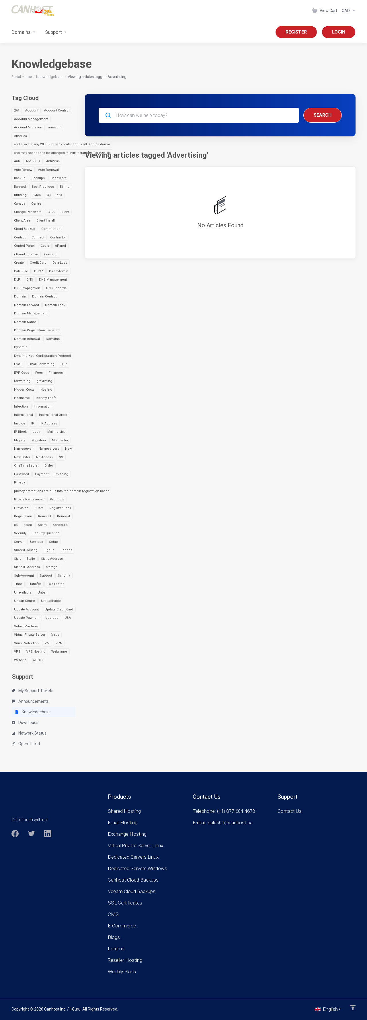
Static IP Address (27, 567)
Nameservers (49, 449)
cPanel (60, 246)
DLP (17, 279)
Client (64, 212)
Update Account (26, 609)
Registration (23, 516)
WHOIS (37, 660)
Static (31, 559)
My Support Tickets (32, 690)
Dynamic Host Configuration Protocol (42, 356)
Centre (36, 203)
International (23, 415)
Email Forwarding (41, 364)
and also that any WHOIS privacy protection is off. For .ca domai (62, 144)
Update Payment (26, 618)
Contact (20, 237)
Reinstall (44, 516)
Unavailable (23, 592)
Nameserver (23, 449)
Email (18, 364)
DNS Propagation (27, 288)
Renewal (63, 516)
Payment (41, 474)
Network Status (29, 733)
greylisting (44, 381)
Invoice (19, 423)
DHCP (38, 271)
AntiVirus (53, 161)
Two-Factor (55, 584)
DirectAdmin (58, 271)
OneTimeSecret (26, 465)
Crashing (51, 254)
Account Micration (28, 127)
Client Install (45, 220)
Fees (39, 373)
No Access (44, 457)
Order (48, 465)
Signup (49, 550)
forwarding (22, 381)
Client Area (22, 220)
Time (18, 584)
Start (17, 559)
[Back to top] (353, 1008)
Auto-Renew (23, 170)
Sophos (66, 550)
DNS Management (53, 279)
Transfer (34, 584)
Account (31, 110)
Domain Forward (26, 305)
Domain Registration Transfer (36, 330)
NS (61, 457)
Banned (20, 187)
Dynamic (21, 347)
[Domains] (23, 32)
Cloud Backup (24, 229)
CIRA (51, 212)
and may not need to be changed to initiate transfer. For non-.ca (62, 153)
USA (68, 618)
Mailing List (56, 432)
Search (322, 115)
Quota (38, 508)
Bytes (37, 195)
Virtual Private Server (29, 635)
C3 (48, 195)
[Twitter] (31, 833)
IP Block (20, 432)
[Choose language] (328, 1009)
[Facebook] (15, 833)
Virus (55, 635)
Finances (56, 373)
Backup (20, 178)
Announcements (30, 701)
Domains (53, 339)
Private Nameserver (29, 499)
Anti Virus (33, 161)
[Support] (56, 32)
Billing (64, 187)
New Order (22, 457)
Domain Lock (55, 305)
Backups (38, 178)
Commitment (51, 229)
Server (19, 542)
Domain (20, 296)
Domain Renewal (27, 339)
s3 (15, 525)
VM (47, 643)
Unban (43, 592)
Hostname (22, 398)
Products (57, 499)
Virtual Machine (26, 626)
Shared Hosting (26, 550)
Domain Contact (44, 296)
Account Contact (56, 110)
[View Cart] (324, 10)
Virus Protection (26, 643)
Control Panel (24, 246)
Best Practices (43, 187)
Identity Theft (46, 398)
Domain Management (30, 313)
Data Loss (59, 263)
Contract (38, 237)
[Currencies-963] (347, 10)
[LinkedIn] (48, 833)
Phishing (61, 474)
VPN (59, 643)
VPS (17, 651)
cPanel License (26, 254)
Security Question (45, 533)
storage (51, 567)
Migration (39, 440)
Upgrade (51, 618)
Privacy (19, 482)
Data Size (21, 271)
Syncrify (64, 575)
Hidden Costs (24, 389)
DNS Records (56, 288)
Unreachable (51, 601)
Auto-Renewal (48, 170)
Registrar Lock (60, 508)
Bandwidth (59, 178)
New (68, 449)
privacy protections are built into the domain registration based (62, 491)
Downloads (25, 722)
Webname (59, 651)
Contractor (58, 237)
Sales (28, 525)
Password (21, 474)
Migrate (20, 440)
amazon (54, 127)
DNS (29, 279)
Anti (17, 161)
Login (37, 432)
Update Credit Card (59, 609)
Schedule (60, 525)
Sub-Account (24, 575)
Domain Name (25, 322)
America (20, 136)
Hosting (46, 389)
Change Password (28, 212)
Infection (21, 406)
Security (20, 533)
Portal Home (21, 77)
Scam (42, 525)
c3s (59, 195)
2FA (16, 110)
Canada (19, 203)
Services (36, 542)
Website (20, 660)
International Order (53, 415)
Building (20, 195)
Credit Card (38, 263)
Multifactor (60, 440)
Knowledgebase (49, 77)
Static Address (52, 559)
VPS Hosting (35, 651)
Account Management (31, 119)
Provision (21, 508)
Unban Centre (24, 601)
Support (46, 575)
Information (43, 406)
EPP (63, 364)
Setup (53, 542)
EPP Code (21, 373)
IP (32, 423)
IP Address (48, 423)
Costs (45, 246)
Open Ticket (26, 743)
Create (19, 263)
